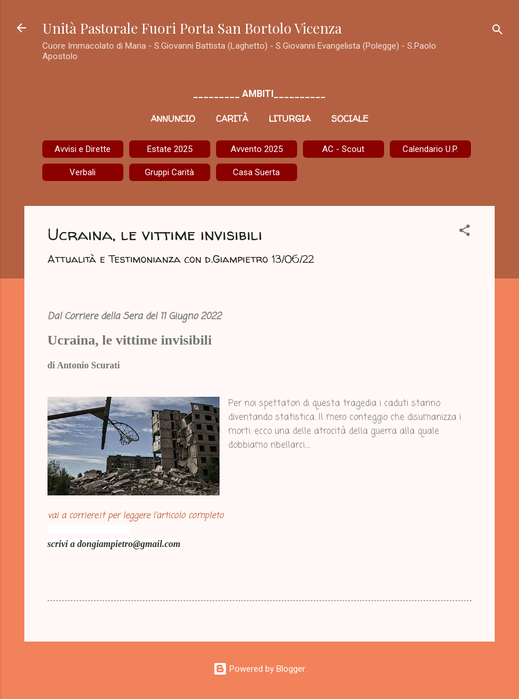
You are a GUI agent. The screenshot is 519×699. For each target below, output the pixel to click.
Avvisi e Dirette (82, 149)
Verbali (83, 172)
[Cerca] (498, 31)
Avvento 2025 (257, 149)
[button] (465, 232)
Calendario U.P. (430, 149)
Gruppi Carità (169, 172)
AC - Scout (343, 149)
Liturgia (289, 119)
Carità (232, 119)
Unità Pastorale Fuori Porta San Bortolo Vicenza (192, 28)
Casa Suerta (256, 172)
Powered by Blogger (259, 669)
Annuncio (173, 119)
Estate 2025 (169, 149)
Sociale (349, 119)
